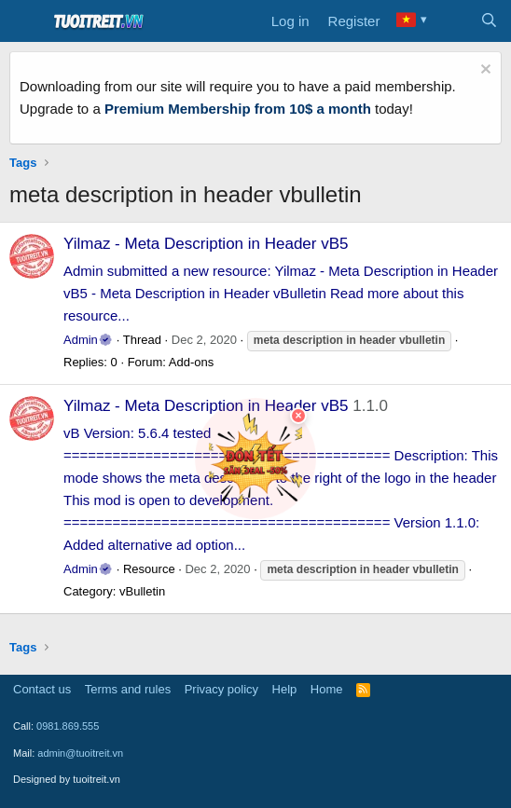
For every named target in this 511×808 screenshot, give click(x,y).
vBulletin (142, 591)
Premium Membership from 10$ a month (237, 108)
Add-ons (191, 362)
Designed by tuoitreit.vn (66, 779)
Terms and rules (128, 689)
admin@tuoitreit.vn (80, 753)
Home (327, 689)
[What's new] (452, 21)
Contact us (42, 689)
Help (284, 689)
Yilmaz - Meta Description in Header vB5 (206, 244)
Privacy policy (221, 689)
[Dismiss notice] (483, 71)
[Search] (489, 21)
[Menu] (26, 21)
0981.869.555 (67, 726)
